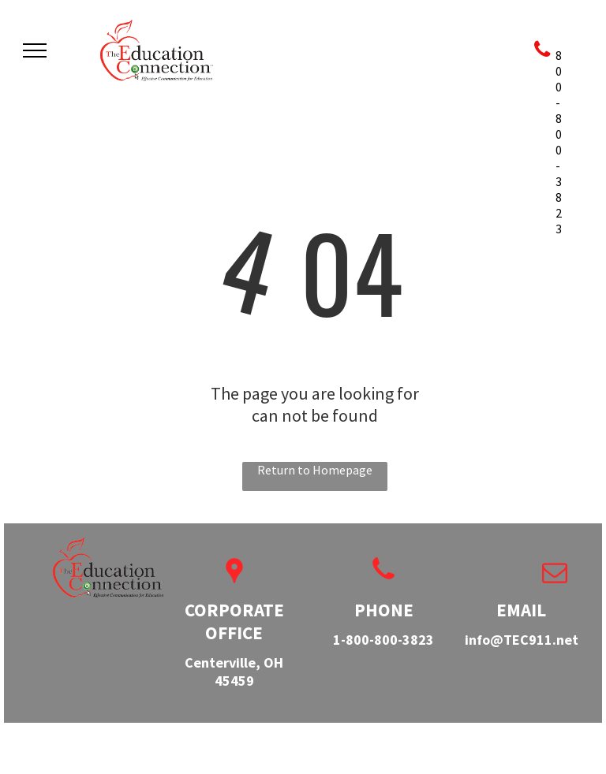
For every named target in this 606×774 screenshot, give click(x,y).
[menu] (34, 50)
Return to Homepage (314, 470)
